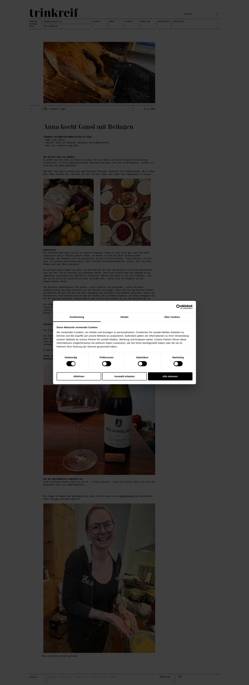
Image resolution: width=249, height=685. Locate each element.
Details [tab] (124, 317)
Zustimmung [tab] (77, 317)
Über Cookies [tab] (172, 317)
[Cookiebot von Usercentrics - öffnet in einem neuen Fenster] (178, 306)
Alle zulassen (170, 376)
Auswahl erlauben (124, 376)
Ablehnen (78, 376)
